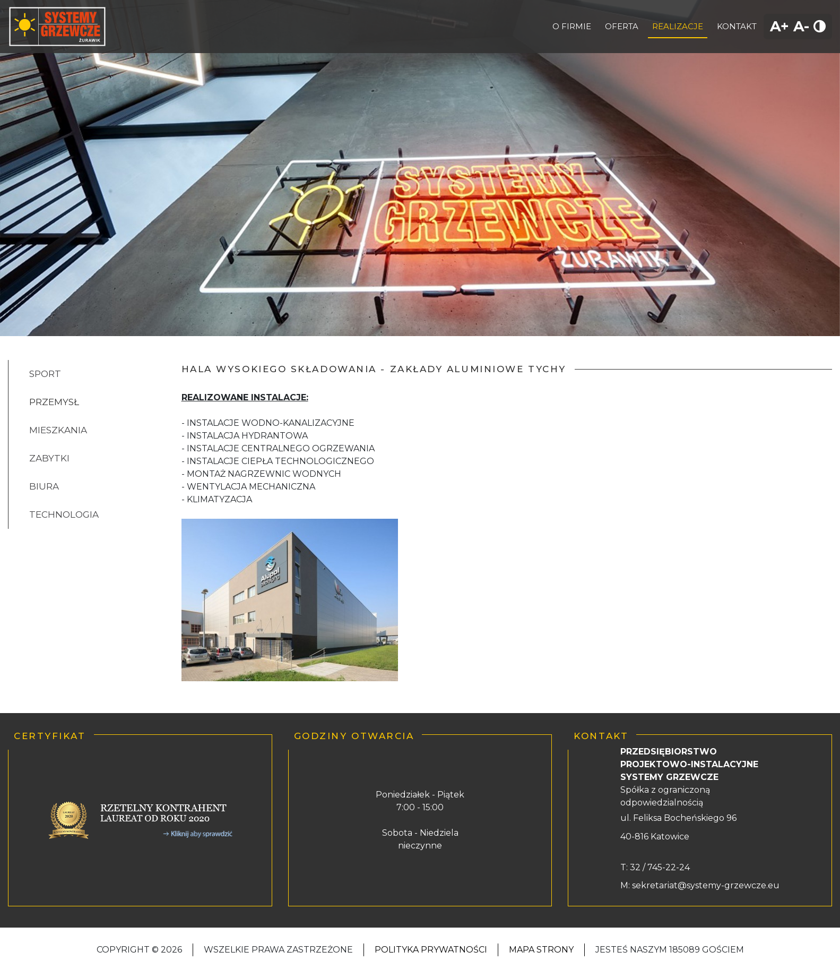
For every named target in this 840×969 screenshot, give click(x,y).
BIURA (44, 486)
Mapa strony (541, 950)
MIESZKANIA (58, 430)
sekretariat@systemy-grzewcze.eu (706, 885)
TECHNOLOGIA (64, 514)
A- (801, 26)
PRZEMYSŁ (54, 402)
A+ (779, 26)
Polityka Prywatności (431, 950)
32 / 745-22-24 (659, 867)
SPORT (45, 373)
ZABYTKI (49, 458)
